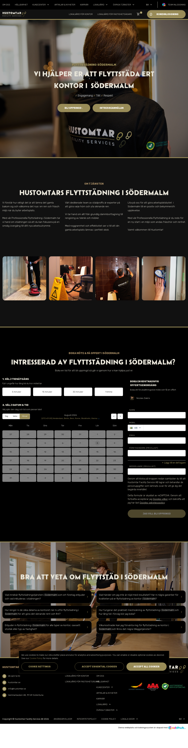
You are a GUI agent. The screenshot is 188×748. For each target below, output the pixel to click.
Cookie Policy (108, 719)
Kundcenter (41, 4)
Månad (24, 416)
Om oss (6, 4)
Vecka (15, 416)
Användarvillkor (63, 719)
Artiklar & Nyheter (64, 4)
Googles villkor (160, 499)
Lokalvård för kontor (81, 14)
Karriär (84, 4)
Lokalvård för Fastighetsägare (114, 14)
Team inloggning (177, 4)
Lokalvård (100, 4)
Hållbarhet (21, 4)
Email (132, 435)
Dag (6, 416)
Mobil (132, 423)
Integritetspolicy (87, 719)
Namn (132, 410)
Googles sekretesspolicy (152, 502)
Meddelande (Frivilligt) (142, 466)
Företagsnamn (143, 448)
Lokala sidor (130, 719)
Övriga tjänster (124, 4)
